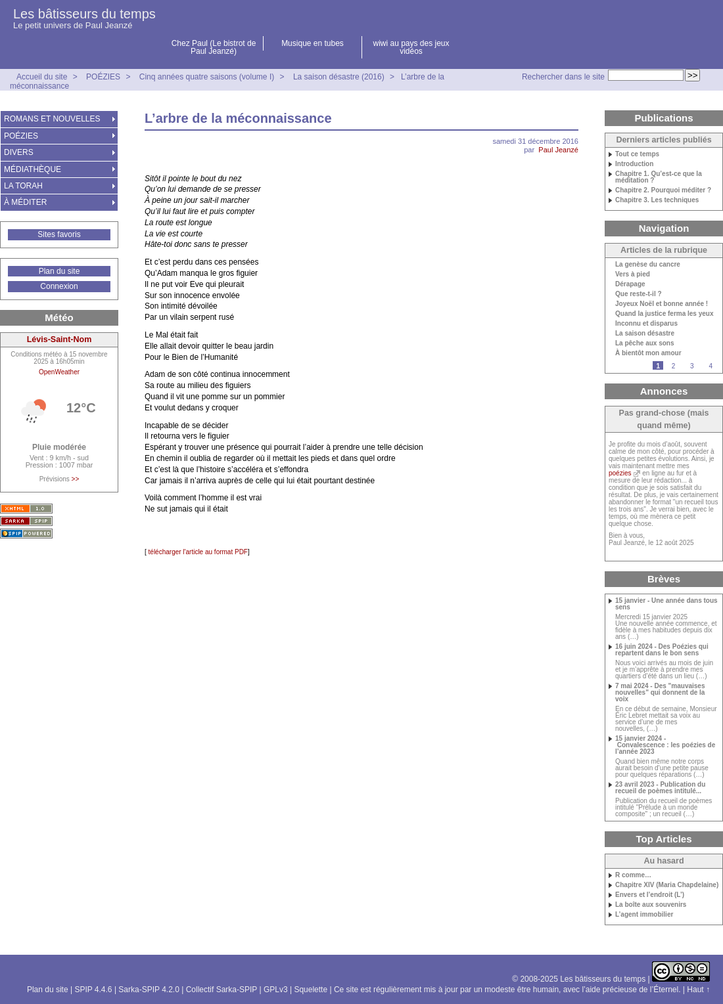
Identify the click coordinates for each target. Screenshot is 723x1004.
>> (76, 479)
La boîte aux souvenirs (650, 905)
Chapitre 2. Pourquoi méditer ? (663, 190)
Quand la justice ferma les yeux (664, 314)
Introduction (634, 164)
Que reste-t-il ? (638, 294)
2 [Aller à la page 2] (674, 366)
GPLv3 (276, 989)
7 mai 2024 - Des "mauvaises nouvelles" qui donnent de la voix (660, 693)
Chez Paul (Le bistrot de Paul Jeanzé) (214, 47)
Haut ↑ (698, 989)
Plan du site (59, 271)
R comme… (633, 875)
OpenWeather (59, 372)
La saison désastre (644, 333)
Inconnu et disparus (646, 323)
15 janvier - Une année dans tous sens (666, 604)
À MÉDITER (25, 202)
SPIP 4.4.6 (93, 989)
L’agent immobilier (644, 914)
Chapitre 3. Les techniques (657, 200)
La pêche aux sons (644, 343)
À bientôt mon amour (648, 353)
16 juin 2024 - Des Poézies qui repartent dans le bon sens (662, 650)
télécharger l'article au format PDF (197, 552)
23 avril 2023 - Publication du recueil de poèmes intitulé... (660, 788)
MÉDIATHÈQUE (32, 169)
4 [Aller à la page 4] (710, 366)
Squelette (310, 989)
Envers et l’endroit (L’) (649, 895)
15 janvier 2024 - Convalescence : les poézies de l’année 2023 (665, 745)
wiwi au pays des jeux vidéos (411, 47)
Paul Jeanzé (558, 150)
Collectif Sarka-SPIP (222, 989)
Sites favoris (58, 234)
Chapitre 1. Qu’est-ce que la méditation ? (658, 177)
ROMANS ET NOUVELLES (52, 118)
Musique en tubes (312, 43)
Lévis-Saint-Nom (59, 339)
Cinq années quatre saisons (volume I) (206, 76)
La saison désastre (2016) (339, 76)
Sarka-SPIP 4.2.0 (148, 989)
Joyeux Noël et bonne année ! (661, 304)
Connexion (59, 286)
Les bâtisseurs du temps (84, 14)
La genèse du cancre (647, 264)
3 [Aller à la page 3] (692, 366)
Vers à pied (632, 274)
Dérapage (630, 284)
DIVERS (19, 152)
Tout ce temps (637, 154)
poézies (620, 473)
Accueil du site (41, 76)
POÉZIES (103, 76)
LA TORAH (23, 185)
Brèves (663, 578)
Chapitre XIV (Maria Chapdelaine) (666, 885)
